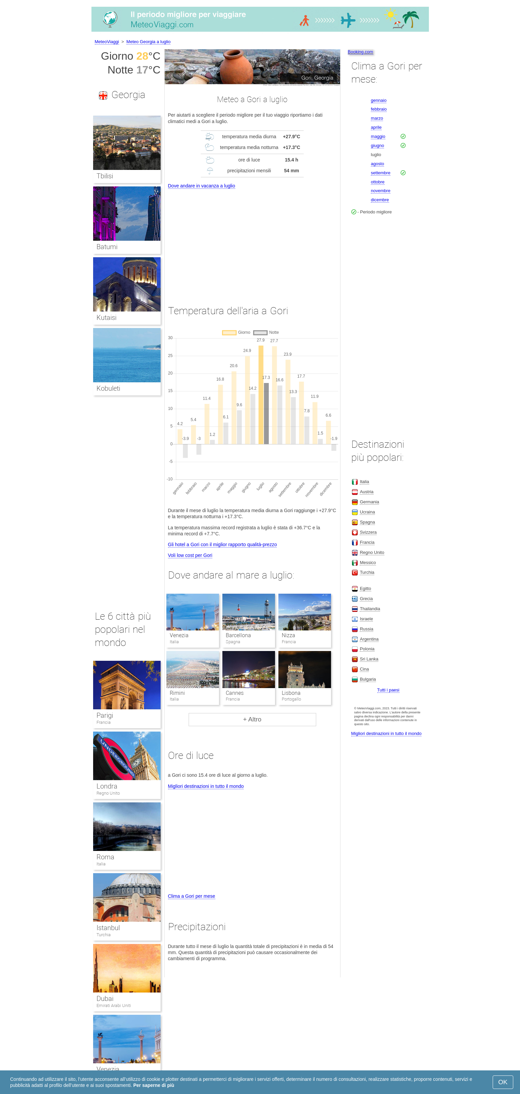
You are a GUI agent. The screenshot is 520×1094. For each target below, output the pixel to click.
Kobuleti (108, 388)
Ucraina (367, 511)
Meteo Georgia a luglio (149, 41)
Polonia (367, 648)
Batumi (107, 247)
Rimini (177, 693)
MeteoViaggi (107, 41)
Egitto (365, 588)
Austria (366, 491)
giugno (377, 145)
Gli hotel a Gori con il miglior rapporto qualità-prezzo (222, 544)
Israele (366, 618)
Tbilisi (105, 176)
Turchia (104, 934)
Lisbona (291, 693)
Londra (107, 786)
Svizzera (368, 532)
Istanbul (108, 928)
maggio (378, 136)
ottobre (377, 181)
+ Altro (252, 719)
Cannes (235, 693)
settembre (380, 172)
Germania (369, 501)
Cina (364, 669)
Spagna (367, 522)
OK (503, 1082)
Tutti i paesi (388, 689)
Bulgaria (368, 679)
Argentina (369, 639)
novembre (380, 190)
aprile (376, 127)
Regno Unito (108, 793)
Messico (368, 562)
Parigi (105, 715)
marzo (377, 118)
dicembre (380, 199)
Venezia (179, 635)
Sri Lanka (369, 658)
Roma (105, 857)
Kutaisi (106, 318)
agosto (377, 163)
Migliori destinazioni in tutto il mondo (206, 786)
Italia (101, 863)
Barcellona (238, 635)
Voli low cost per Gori (190, 555)
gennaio (378, 100)
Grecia (366, 598)
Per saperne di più (153, 1085)
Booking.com (360, 51)
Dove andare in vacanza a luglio (201, 185)
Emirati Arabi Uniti (114, 1005)
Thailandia (370, 608)
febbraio (379, 109)
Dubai (105, 999)
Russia (366, 628)
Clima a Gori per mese (191, 896)
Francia (104, 722)
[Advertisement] (252, 241)
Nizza (288, 635)
